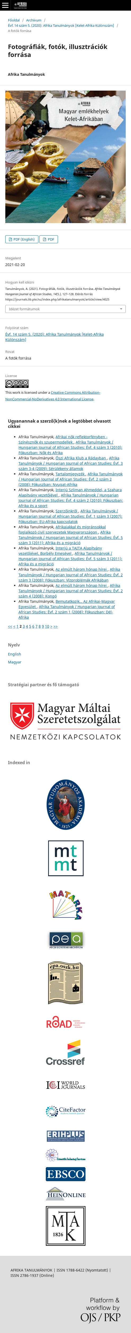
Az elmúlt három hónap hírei (82, 569)
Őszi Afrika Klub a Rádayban (81, 457)
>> (55, 626)
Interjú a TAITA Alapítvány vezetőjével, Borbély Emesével (60, 551)
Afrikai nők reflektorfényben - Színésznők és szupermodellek (63, 439)
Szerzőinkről (67, 510)
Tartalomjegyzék (70, 473)
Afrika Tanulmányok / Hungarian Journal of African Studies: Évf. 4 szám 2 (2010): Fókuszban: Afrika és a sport (71, 500)
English (14, 654)
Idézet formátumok (24, 309)
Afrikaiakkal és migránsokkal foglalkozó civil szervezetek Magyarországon (62, 529)
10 (47, 626)
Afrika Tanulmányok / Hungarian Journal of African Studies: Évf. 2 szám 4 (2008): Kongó (71, 591)
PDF (50, 239)
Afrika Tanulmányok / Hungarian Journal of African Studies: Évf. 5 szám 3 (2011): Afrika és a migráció (71, 537)
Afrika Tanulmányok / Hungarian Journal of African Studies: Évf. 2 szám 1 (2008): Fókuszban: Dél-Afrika (67, 612)
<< (10, 626)
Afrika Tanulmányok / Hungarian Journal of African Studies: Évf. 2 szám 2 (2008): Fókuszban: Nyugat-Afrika (71, 479)
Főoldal (14, 20)
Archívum (33, 20)
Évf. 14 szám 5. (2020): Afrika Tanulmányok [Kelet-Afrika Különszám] (61, 25)
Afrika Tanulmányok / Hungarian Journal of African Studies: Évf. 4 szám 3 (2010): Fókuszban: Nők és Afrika (70, 447)
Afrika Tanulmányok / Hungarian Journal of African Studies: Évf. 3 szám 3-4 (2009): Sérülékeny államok (71, 463)
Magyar (14, 662)
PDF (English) (24, 239)
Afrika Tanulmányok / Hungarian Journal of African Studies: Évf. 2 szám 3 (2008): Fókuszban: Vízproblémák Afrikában (71, 574)
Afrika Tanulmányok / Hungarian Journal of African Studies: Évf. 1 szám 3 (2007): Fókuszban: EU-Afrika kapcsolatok (70, 516)
